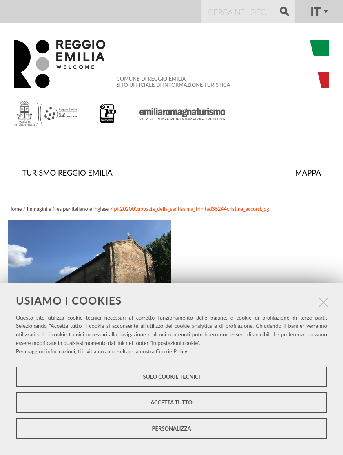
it (315, 11)
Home (15, 208)
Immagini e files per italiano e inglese (68, 208)
